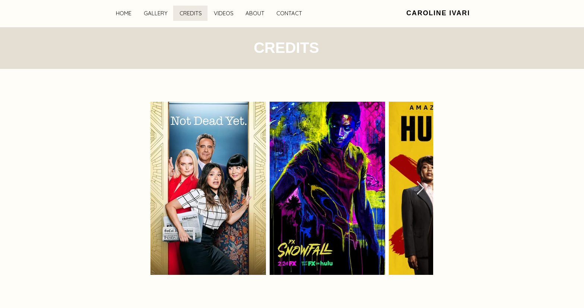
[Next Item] (420, 188)
